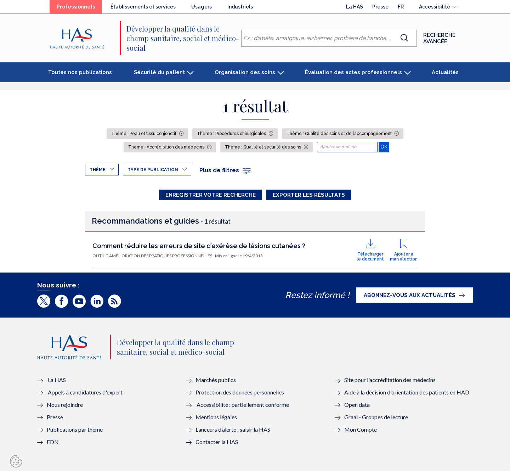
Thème (98, 169)
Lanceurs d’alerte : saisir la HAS (233, 429)
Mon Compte (360, 429)
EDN (53, 441)
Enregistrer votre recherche (210, 195)
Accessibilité (434, 7)
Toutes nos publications (80, 72)
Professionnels (76, 7)
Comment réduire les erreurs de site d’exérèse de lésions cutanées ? (198, 245)
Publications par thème (75, 429)
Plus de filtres (225, 170)
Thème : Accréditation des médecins (166, 147)
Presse (380, 7)
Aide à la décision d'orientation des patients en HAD (406, 392)
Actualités (445, 72)
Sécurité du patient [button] (159, 72)
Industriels (240, 7)
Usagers (201, 7)
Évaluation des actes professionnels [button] (353, 72)
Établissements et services (143, 7)
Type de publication (153, 169)
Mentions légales (216, 417)
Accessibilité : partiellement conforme (243, 404)
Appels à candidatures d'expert (85, 392)
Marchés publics (216, 379)
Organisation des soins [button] (245, 72)
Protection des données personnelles (240, 392)
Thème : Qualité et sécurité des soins (263, 147)
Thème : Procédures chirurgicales (232, 133)
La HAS (354, 7)
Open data (357, 404)
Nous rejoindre (65, 404)
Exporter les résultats (309, 195)
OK (384, 147)
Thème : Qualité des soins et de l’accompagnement (340, 133)
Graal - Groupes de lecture (376, 417)
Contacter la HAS (217, 441)
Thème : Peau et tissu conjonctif (144, 133)
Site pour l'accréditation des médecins (390, 379)
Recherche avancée (439, 38)
